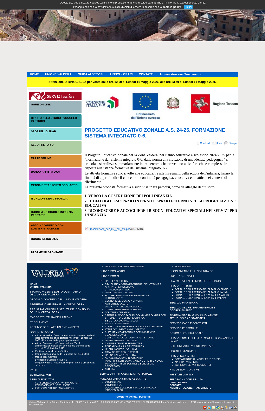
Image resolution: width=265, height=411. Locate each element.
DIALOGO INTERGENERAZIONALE (123, 306)
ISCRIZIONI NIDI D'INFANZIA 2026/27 (54, 388)
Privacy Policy (36, 404)
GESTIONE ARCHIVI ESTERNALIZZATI (192, 346)
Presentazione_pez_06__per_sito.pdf (109, 229)
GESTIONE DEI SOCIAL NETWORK (123, 301)
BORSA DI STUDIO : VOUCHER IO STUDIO (198, 359)
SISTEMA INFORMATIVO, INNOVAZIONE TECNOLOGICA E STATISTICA (194, 317)
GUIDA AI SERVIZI (91, 74)
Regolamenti (39, 322)
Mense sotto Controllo (46, 357)
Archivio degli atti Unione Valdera (54, 327)
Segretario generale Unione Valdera (57, 304)
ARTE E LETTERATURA (117, 323)
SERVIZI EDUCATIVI (42, 379)
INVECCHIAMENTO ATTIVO (119, 292)
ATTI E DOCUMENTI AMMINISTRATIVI (125, 329)
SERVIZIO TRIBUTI (181, 286)
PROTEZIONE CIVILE (182, 276)
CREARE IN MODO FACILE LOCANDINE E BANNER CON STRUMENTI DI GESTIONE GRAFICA (135, 316)
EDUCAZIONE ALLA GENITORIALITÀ (124, 346)
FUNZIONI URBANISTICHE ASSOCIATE (123, 378)
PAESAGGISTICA (184, 266)
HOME (34, 74)
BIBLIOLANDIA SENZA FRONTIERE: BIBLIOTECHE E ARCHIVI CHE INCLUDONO (133, 285)
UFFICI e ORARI (121, 74)
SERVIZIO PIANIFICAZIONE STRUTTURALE (126, 373)
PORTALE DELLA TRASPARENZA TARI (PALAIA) (200, 298)
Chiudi (188, 6)
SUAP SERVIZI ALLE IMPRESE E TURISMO (195, 281)
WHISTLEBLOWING (181, 374)
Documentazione (42, 332)
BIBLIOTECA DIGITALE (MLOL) (121, 320)
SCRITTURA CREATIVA (117, 312)
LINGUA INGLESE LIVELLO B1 (121, 340)
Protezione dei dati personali (132, 396)
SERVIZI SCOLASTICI (112, 271)
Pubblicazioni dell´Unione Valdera (52, 351)
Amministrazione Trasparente (180, 74)
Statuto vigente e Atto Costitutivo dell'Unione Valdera (55, 293)
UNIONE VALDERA (58, 74)
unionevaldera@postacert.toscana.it (215, 402)
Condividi (203, 143)
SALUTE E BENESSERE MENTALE (123, 343)
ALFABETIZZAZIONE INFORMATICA (124, 358)
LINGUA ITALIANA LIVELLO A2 (121, 355)
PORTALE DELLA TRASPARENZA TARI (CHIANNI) (201, 292)
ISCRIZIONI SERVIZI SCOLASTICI (193, 365)
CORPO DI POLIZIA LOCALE (186, 333)
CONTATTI (146, 74)
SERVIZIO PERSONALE (184, 328)
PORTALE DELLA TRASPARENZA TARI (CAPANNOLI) (203, 289)
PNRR (33, 369)
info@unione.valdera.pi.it (175, 402)
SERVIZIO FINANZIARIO (184, 302)
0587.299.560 (112, 402)
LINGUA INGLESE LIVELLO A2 (121, 349)
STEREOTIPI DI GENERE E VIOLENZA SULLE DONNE (134, 326)
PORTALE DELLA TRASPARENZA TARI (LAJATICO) (202, 295)
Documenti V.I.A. (113, 385)
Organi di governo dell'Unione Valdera (58, 299)
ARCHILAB (110, 369)
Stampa (230, 143)
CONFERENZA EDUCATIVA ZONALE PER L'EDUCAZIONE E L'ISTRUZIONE (57, 383)
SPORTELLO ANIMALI (183, 351)
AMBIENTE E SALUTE (116, 303)
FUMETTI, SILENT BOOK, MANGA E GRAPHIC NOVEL (133, 361)
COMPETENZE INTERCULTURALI (123, 309)
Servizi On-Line (55, 96)
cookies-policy (172, 6)
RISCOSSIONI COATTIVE (185, 369)
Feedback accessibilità (186, 379)
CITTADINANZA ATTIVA (117, 289)
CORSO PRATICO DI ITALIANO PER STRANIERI (130, 337)
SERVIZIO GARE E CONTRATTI (188, 323)
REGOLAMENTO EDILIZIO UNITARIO (191, 271)
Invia (217, 143)
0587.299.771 (133, 402)
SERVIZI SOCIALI (110, 276)
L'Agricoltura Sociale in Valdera (51, 359)
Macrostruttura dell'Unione (51, 317)
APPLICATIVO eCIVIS (186, 362)
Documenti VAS (113, 382)
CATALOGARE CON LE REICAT (121, 352)
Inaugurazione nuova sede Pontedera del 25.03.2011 (62, 354)
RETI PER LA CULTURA (114, 281)
